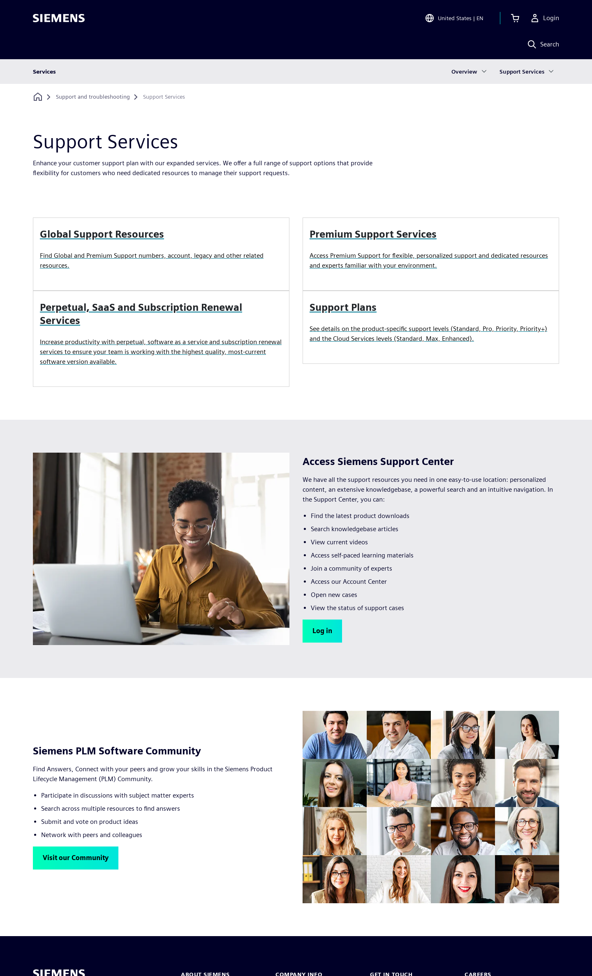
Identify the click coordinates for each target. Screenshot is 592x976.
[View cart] (515, 18)
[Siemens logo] (59, 18)
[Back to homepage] (38, 97)
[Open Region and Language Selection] (454, 18)
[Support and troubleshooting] (93, 97)
